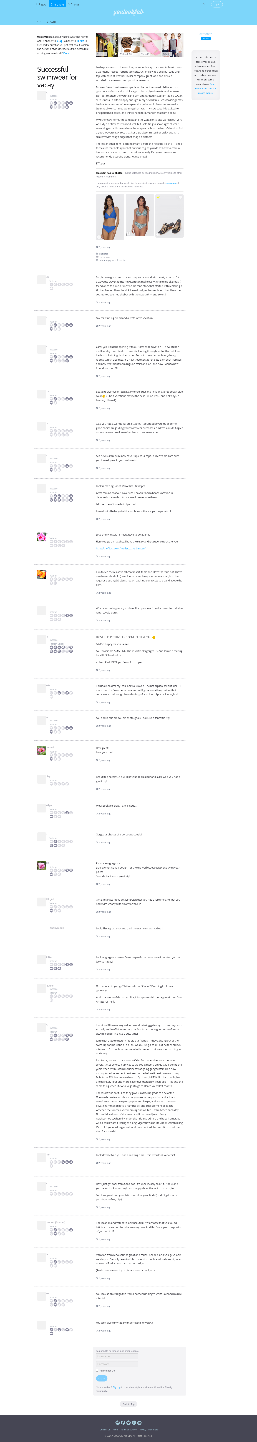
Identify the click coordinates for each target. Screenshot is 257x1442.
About (115, 1429)
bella (52, 455)
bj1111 (53, 534)
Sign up (116, 1387)
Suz (52, 485)
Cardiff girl (56, 899)
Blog (59, 41)
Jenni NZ (55, 956)
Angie (53, 636)
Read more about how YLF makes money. (205, 89)
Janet (53, 92)
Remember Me (105, 1370)
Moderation (153, 1429)
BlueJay (54, 776)
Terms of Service (129, 1429)
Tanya (53, 423)
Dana (53, 1183)
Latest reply (105, 260)
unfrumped (56, 747)
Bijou (53, 834)
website (54, 96)
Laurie (53, 1254)
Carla (53, 317)
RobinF (54, 1154)
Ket (52, 1322)
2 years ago (103, 247)
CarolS (54, 277)
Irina (52, 607)
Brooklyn (55, 805)
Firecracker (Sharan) (62, 1222)
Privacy (142, 1429)
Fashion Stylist (57, 644)
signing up (171, 183)
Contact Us (105, 1429)
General (206, 38)
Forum (80, 41)
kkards (54, 862)
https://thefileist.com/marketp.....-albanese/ (121, 548)
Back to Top (128, 1404)
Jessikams (56, 985)
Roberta (54, 685)
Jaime (53, 717)
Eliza (52, 571)
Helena (54, 1293)
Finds (66, 53)
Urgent (51, 21)
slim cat (54, 391)
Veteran (53, 99)
